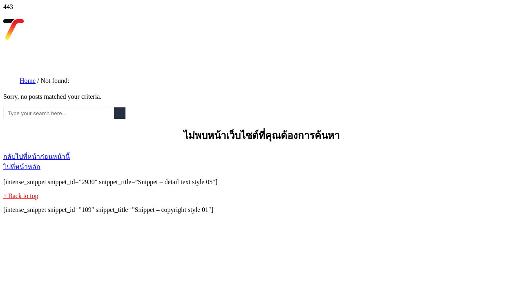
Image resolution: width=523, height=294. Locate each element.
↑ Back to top (20, 195)
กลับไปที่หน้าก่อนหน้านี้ (36, 156)
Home (28, 80)
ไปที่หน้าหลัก (21, 166)
